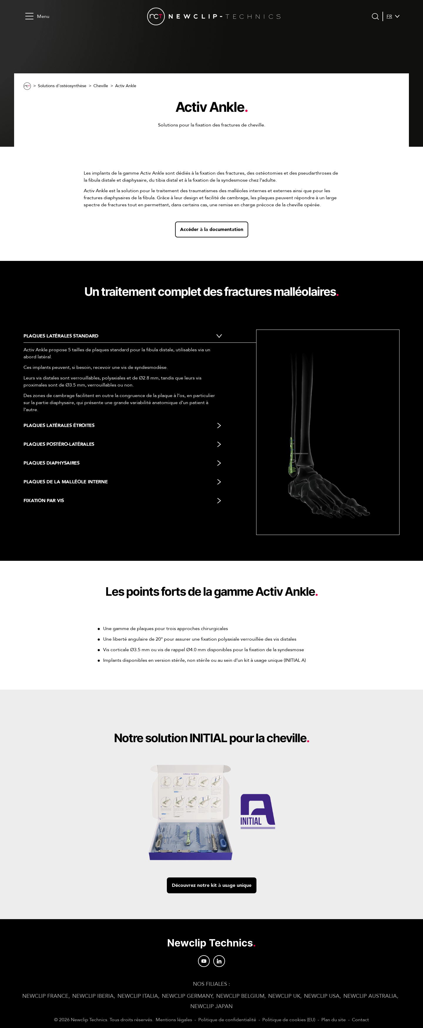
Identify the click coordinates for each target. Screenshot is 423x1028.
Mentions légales (174, 1020)
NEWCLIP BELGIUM (240, 996)
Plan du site (333, 1020)
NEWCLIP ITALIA (138, 996)
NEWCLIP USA (322, 996)
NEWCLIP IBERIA (93, 996)
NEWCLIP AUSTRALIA (370, 996)
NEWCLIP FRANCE (45, 996)
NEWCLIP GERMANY (187, 996)
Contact (360, 1020)
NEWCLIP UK (284, 996)
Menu (37, 16)
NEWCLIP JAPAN (211, 1006)
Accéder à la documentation (211, 229)
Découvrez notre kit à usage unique (211, 885)
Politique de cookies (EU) (288, 1020)
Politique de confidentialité (227, 1020)
